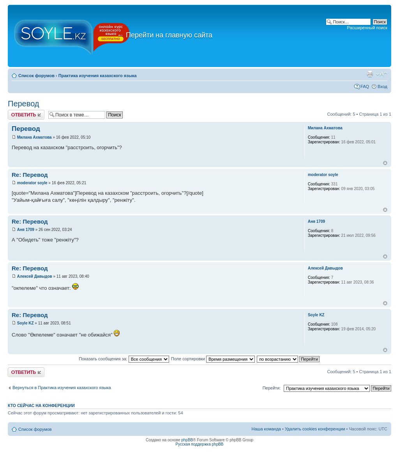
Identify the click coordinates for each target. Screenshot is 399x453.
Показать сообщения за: (124, 358)
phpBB (187, 440)
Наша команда (266, 429)
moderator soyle (32, 183)
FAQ (364, 86)
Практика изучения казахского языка (97, 75)
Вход (382, 86)
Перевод (23, 103)
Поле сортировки (213, 358)
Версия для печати (369, 74)
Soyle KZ (25, 323)
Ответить (26, 115)
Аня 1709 (25, 229)
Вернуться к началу (385, 163)
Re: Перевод (30, 174)
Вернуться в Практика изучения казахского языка (61, 387)
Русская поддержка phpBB (199, 444)
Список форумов (36, 75)
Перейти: (272, 388)
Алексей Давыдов (34, 276)
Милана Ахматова (34, 137)
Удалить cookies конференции (315, 429)
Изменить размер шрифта (381, 74)
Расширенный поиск (367, 27)
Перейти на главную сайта (164, 35)
